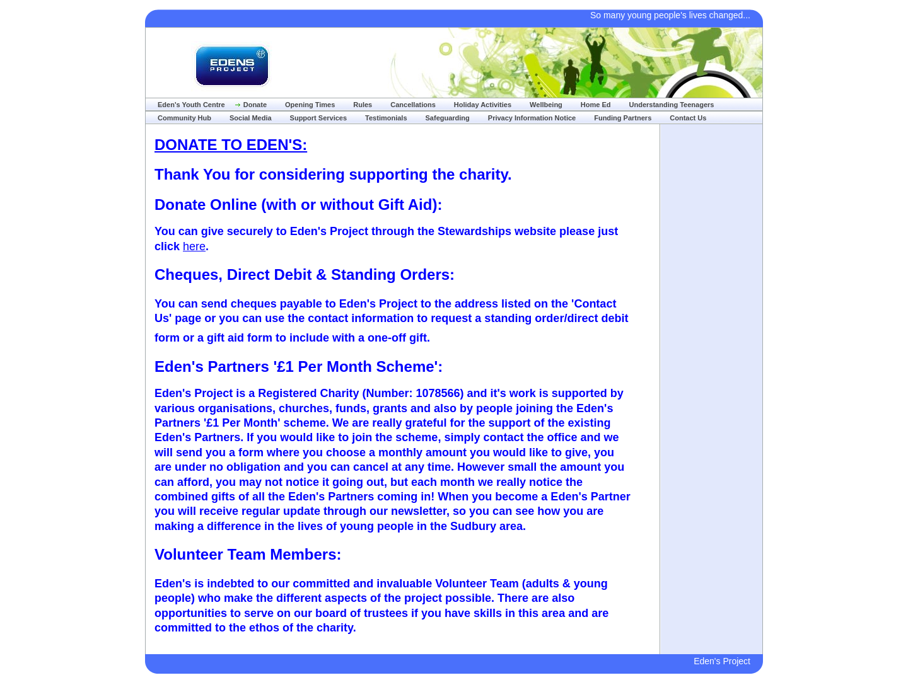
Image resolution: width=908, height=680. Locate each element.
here (194, 246)
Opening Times (310, 104)
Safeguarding (448, 118)
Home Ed (596, 104)
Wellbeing (546, 104)
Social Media (251, 118)
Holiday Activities (482, 104)
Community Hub (184, 118)
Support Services (318, 118)
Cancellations (413, 104)
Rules (362, 104)
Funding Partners (622, 118)
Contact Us (688, 118)
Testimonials (386, 118)
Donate (255, 104)
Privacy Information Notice (532, 118)
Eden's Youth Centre (191, 104)
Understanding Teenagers (671, 104)
